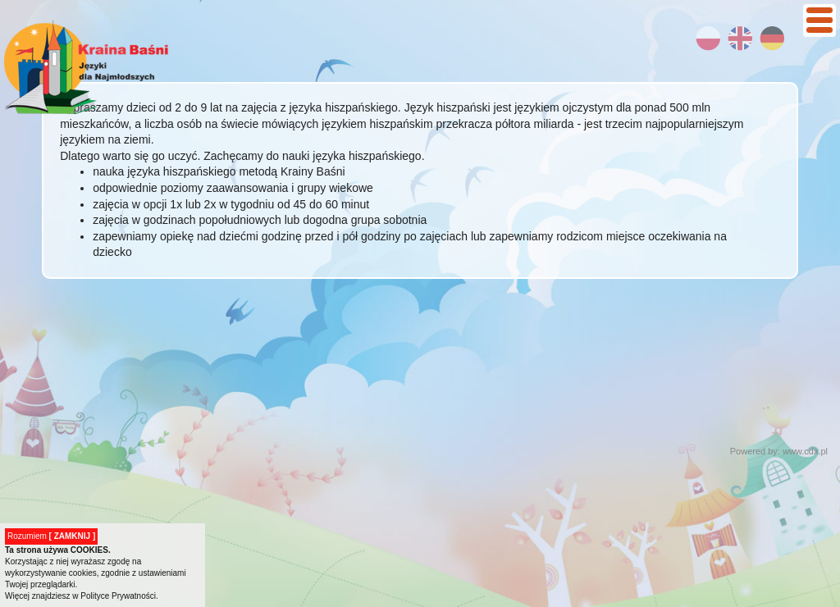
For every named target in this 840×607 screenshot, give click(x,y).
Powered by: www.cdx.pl (779, 451)
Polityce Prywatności (118, 595)
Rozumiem (51, 536)
